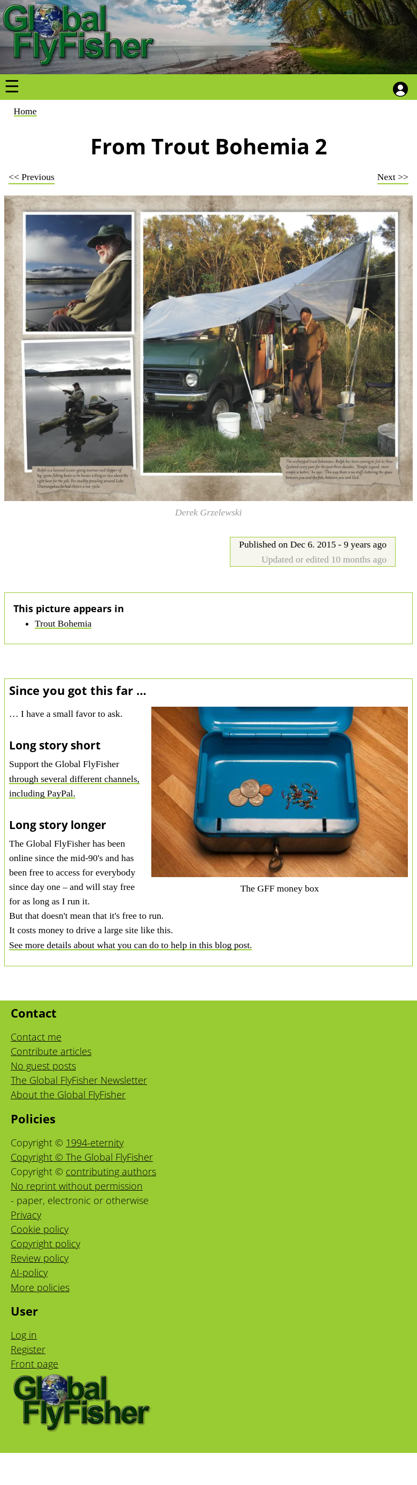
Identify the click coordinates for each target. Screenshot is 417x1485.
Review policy (39, 1258)
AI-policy (29, 1272)
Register (28, 1349)
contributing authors (111, 1171)
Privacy (26, 1214)
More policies (40, 1287)
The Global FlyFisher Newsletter (79, 1080)
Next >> (392, 176)
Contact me (36, 1036)
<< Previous (32, 176)
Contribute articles (51, 1051)
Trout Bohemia (63, 623)
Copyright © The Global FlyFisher (82, 1157)
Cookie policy (39, 1229)
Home (25, 111)
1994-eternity (94, 1142)
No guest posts (43, 1065)
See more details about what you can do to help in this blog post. (130, 945)
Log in (24, 1334)
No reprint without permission (77, 1185)
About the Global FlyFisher (68, 1094)
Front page (34, 1363)
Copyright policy (45, 1243)
